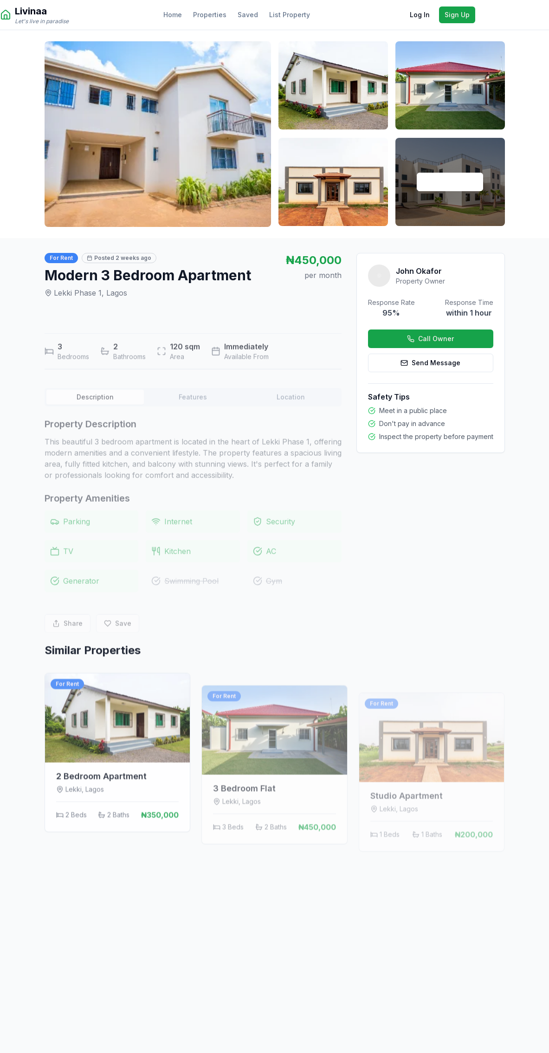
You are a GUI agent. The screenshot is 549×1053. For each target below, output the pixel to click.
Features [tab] (193, 412)
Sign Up (457, 15)
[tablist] (193, 412)
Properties (209, 15)
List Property (289, 15)
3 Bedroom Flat (244, 822)
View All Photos (450, 182)
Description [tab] (95, 412)
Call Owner (430, 338)
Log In (420, 15)
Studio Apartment (406, 830)
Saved (248, 15)
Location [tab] (291, 412)
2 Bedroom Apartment (101, 814)
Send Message (430, 363)
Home (172, 15)
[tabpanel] (193, 516)
